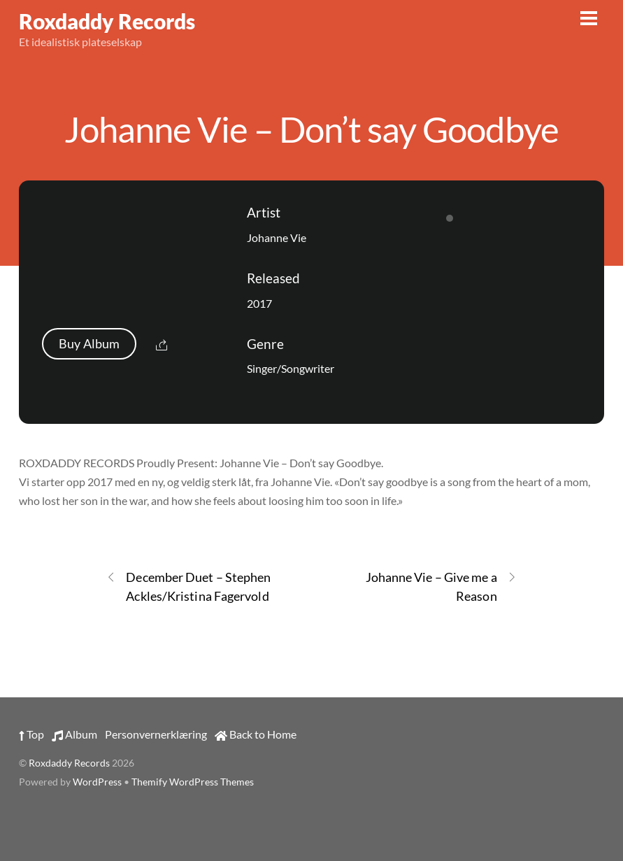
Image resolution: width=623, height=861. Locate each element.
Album (74, 734)
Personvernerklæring (156, 734)
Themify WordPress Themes (192, 782)
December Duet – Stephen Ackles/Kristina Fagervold (188, 586)
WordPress (97, 782)
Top (31, 734)
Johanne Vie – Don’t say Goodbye (311, 128)
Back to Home (255, 734)
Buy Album (89, 344)
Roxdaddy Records (69, 763)
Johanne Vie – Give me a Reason (441, 586)
